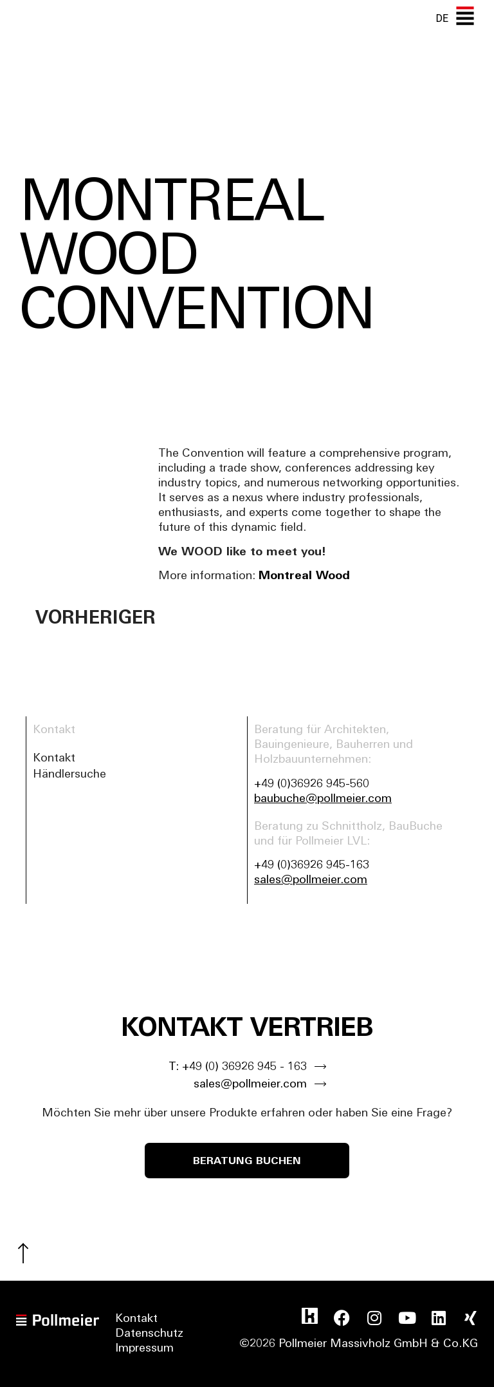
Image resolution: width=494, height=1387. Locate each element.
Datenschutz (149, 1334)
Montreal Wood (304, 576)
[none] (441, 18)
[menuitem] (441, 18)
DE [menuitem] (441, 18)
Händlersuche (69, 775)
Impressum (144, 1349)
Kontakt (54, 758)
